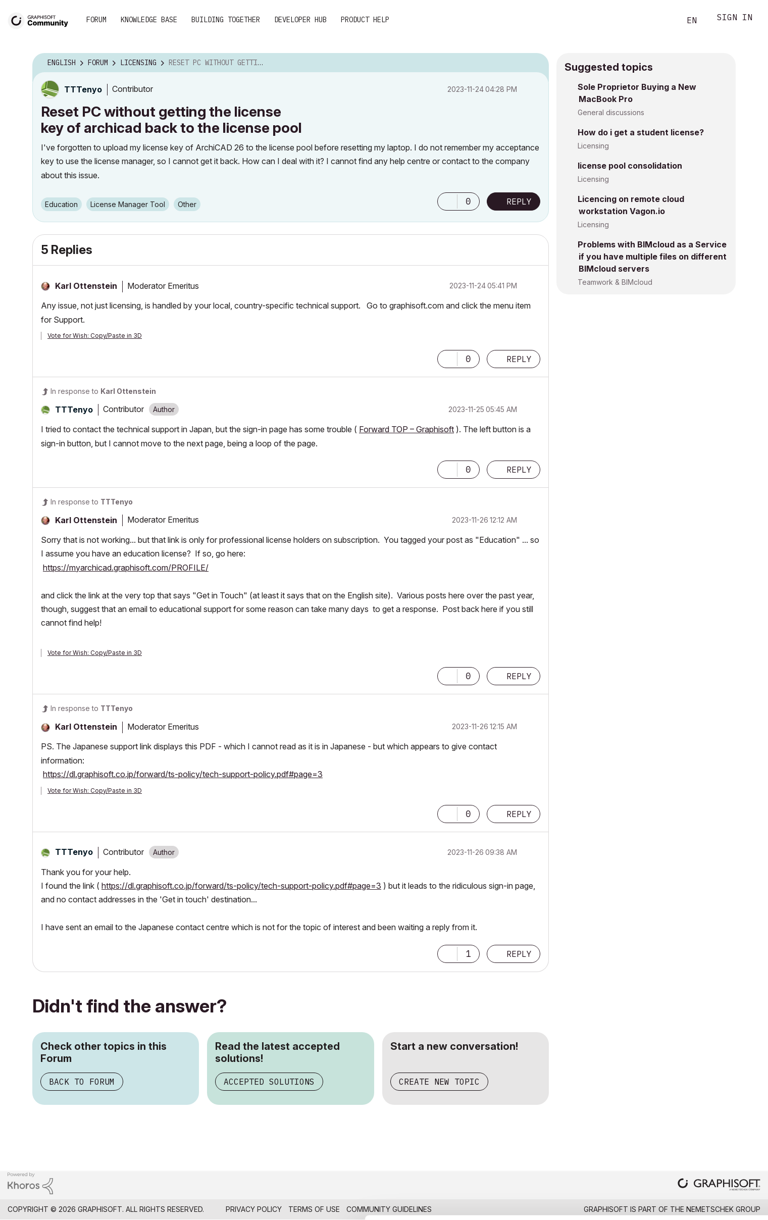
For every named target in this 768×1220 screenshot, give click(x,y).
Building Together (225, 19)
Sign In (734, 18)
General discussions (611, 112)
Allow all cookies (709, 1140)
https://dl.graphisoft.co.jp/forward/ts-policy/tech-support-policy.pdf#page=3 (183, 774)
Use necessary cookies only (709, 1196)
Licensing (593, 145)
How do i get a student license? (641, 132)
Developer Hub (300, 19)
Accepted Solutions (269, 1082)
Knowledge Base (149, 19)
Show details (400, 1207)
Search (661, 20)
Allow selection (709, 1165)
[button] (447, 201)
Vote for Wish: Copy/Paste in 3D (94, 335)
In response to (103, 391)
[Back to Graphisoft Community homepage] (41, 19)
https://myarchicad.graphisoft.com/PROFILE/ (126, 568)
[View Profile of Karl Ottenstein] (86, 286)
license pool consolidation (630, 166)
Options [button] (534, 63)
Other (187, 204)
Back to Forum (82, 1082)
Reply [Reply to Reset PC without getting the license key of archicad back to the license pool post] (519, 201)
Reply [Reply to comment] (519, 359)
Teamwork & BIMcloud (615, 282)
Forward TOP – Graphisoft (406, 429)
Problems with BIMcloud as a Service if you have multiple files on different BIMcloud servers (652, 256)
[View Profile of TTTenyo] (83, 89)
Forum (96, 19)
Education (61, 204)
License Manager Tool (127, 204)
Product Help (365, 19)
